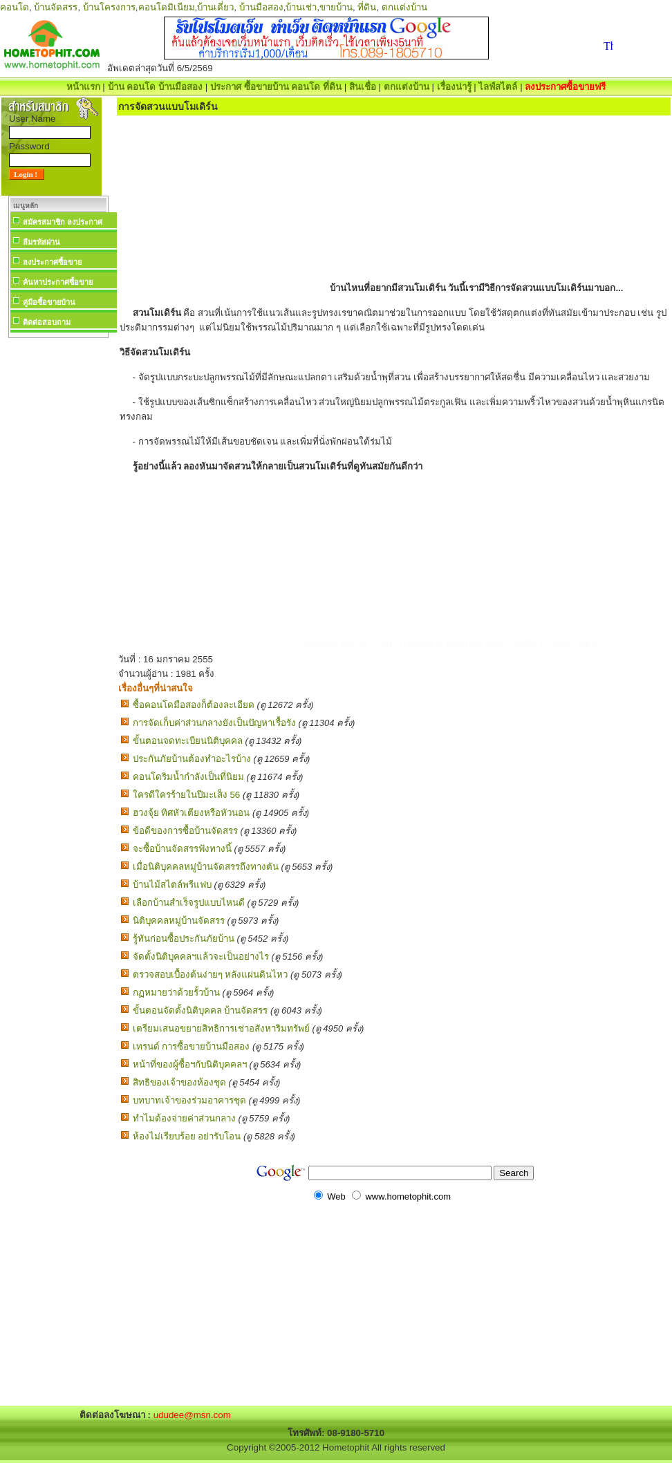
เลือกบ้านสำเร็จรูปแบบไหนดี (189, 902)
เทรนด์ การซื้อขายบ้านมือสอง (191, 1046)
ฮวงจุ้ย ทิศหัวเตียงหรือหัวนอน (191, 813)
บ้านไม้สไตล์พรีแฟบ (172, 884)
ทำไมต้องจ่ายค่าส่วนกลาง (184, 1118)
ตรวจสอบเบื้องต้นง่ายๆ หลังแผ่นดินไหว (210, 974)
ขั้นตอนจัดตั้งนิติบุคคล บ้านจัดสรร (200, 1010)
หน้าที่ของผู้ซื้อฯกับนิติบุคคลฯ (190, 1064)
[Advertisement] (58, 549)
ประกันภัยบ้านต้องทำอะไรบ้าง (192, 759)
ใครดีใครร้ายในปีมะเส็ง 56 (187, 795)
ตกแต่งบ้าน (404, 7)
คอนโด (14, 7)
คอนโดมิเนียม (166, 7)
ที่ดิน (366, 7)
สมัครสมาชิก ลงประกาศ (62, 222)
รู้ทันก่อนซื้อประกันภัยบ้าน (183, 938)
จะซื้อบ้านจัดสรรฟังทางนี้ (182, 849)
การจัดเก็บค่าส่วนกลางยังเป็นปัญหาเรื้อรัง (214, 723)
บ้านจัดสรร (55, 7)
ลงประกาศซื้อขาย (52, 262)
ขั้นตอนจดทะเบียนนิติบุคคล (188, 741)
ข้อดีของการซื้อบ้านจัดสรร (185, 831)
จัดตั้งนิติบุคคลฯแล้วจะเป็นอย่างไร (201, 956)
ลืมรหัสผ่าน (41, 242)
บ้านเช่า (301, 7)
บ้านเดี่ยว (215, 7)
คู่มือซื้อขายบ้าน (49, 302)
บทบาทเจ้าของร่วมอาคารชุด (189, 1100)
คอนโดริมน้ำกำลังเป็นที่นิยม (188, 777)
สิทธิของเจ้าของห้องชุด (179, 1082)
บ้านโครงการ (109, 7)
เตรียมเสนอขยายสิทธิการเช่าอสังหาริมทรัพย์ (221, 1028)
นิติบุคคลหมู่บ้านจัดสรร (179, 920)
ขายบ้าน (336, 7)
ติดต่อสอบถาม (47, 322)
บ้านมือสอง (261, 7)
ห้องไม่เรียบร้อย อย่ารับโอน (187, 1136)
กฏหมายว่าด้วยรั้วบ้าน (176, 992)
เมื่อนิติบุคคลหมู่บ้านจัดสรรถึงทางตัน (206, 866)
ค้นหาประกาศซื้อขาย (58, 282)
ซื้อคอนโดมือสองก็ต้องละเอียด (193, 705)
